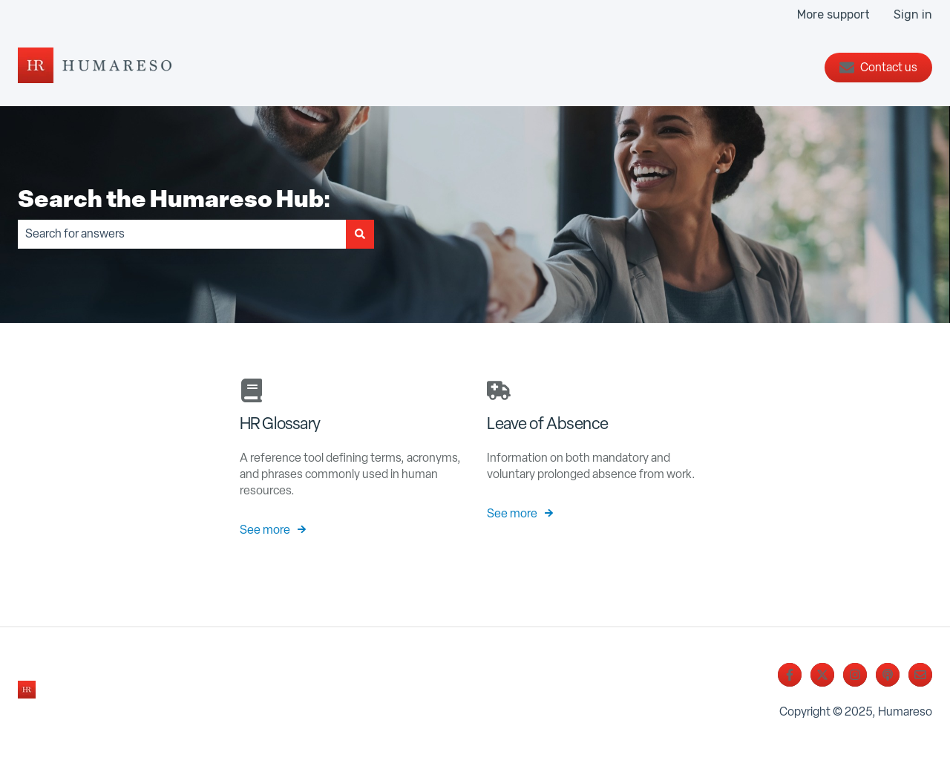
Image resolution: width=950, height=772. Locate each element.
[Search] (360, 234)
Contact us (878, 67)
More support (833, 14)
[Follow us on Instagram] (855, 675)
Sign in (913, 14)
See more (265, 529)
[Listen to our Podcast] (888, 675)
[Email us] (920, 675)
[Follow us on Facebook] (790, 675)
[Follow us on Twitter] (822, 675)
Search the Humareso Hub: (174, 198)
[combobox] (182, 234)
